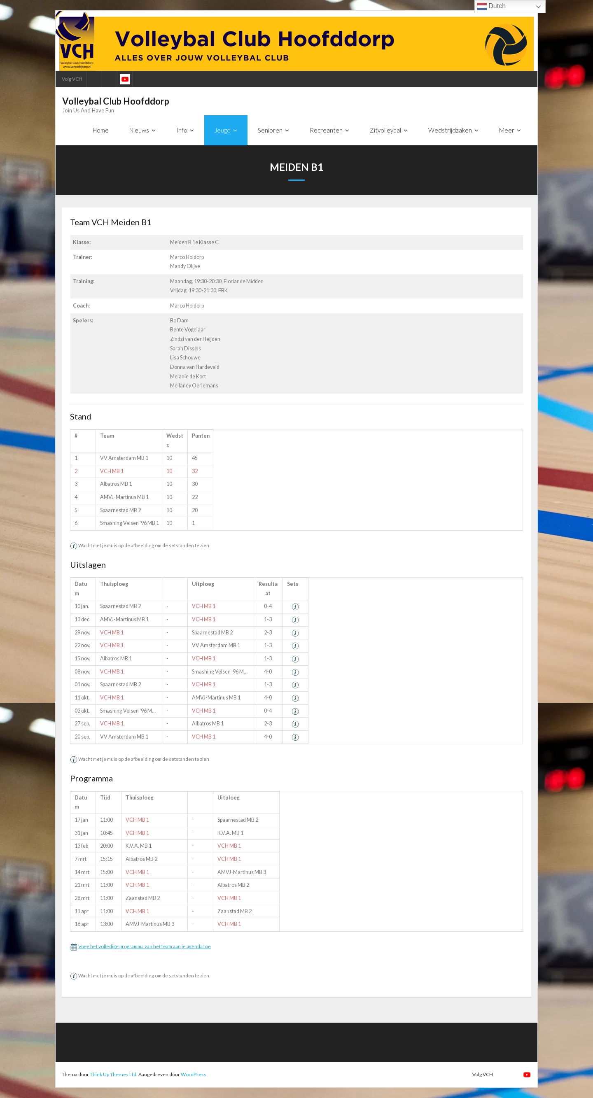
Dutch (491, 7)
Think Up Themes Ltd (113, 1075)
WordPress (193, 1075)
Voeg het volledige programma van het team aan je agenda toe (144, 946)
